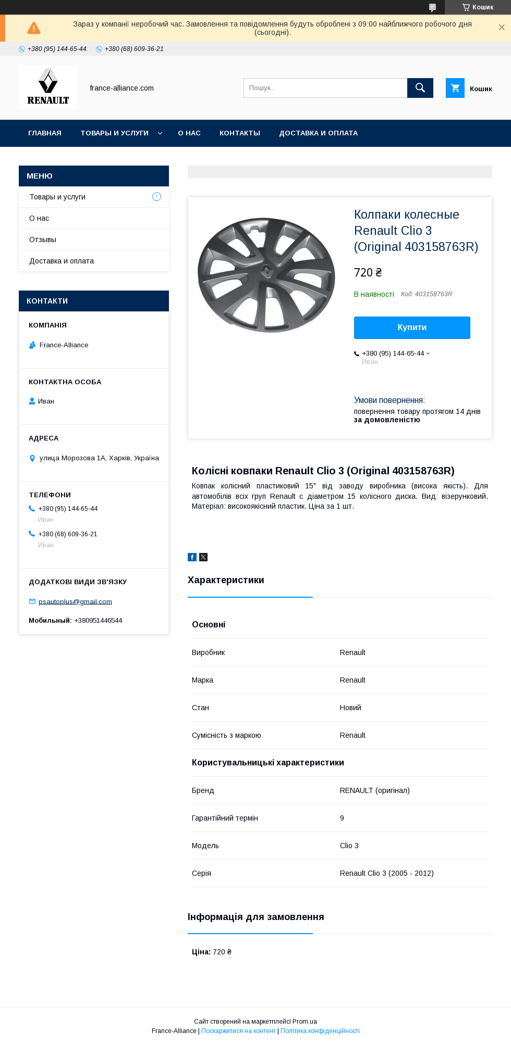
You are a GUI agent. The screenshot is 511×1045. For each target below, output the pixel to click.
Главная (45, 133)
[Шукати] (420, 88)
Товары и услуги (114, 133)
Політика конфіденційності (320, 1031)
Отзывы (42, 239)
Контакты (240, 133)
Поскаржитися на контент (238, 1031)
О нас (189, 133)
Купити (412, 327)
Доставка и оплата (318, 133)
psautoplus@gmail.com (75, 601)
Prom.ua (305, 1021)
